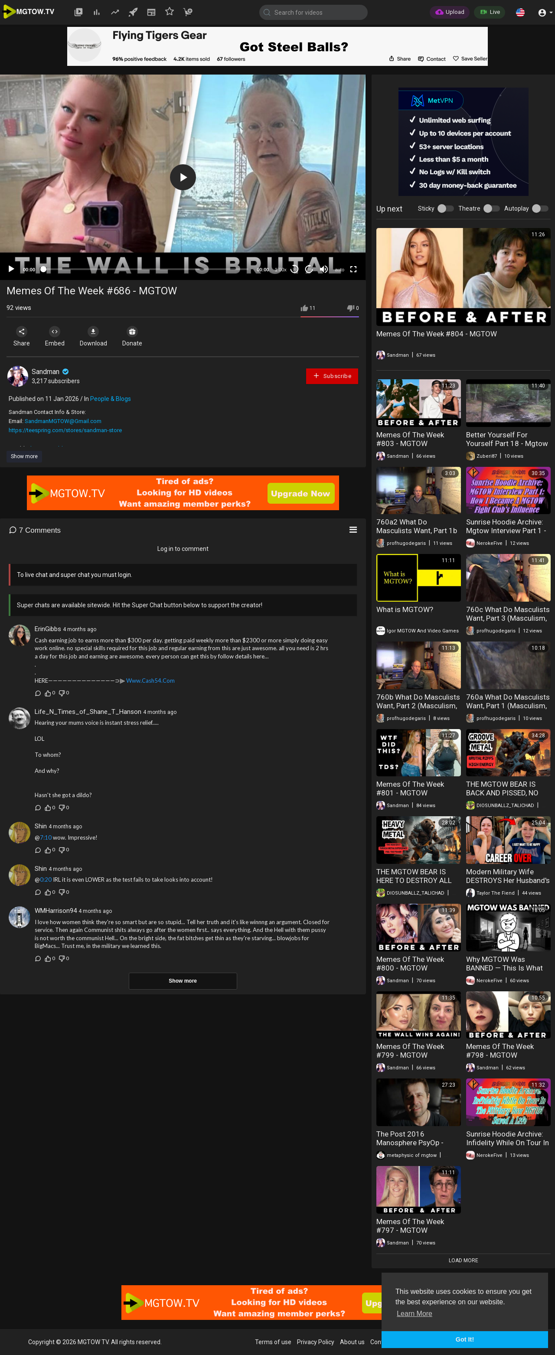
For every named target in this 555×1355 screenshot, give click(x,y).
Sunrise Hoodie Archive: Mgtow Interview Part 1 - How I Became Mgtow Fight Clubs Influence (506, 535)
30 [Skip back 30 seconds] (295, 269)
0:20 (46, 879)
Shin (41, 826)
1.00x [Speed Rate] (281, 269)
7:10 (46, 837)
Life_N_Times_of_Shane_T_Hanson (88, 712)
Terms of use (273, 1342)
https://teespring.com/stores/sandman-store (65, 430)
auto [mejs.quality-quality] (339, 269)
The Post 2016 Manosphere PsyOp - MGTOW (410, 1143)
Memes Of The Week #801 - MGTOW (410, 788)
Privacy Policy (315, 1342)
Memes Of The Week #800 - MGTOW (410, 963)
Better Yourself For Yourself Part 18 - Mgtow (507, 439)
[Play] (11, 269)
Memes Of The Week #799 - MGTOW (410, 1050)
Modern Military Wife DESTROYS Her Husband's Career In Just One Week (508, 880)
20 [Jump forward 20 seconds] (309, 269)
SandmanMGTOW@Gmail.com (63, 421)
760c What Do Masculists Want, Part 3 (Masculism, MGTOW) (508, 618)
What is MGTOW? (404, 609)
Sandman (51, 372)
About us (352, 1342)
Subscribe (332, 375)
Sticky (426, 208)
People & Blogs (110, 398)
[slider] (145, 269)
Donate (138, 336)
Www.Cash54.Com (150, 680)
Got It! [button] (465, 1339)
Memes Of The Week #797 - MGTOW (410, 1225)
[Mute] (324, 269)
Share (22, 336)
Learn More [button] (414, 1313)
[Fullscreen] (353, 269)
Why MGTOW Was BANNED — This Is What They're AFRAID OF (504, 968)
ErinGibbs (48, 629)
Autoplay (516, 208)
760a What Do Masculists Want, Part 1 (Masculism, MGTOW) (508, 706)
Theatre (469, 208)
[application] (183, 177)
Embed (57, 336)
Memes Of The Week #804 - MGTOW (436, 333)
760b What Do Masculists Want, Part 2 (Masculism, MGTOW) (418, 706)
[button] (520, 12)
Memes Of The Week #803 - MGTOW (410, 439)
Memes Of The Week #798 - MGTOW (500, 1050)
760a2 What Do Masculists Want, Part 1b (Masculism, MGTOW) (416, 531)
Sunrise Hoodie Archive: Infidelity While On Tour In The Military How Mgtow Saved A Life (507, 1147)
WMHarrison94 (56, 911)
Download (97, 336)
